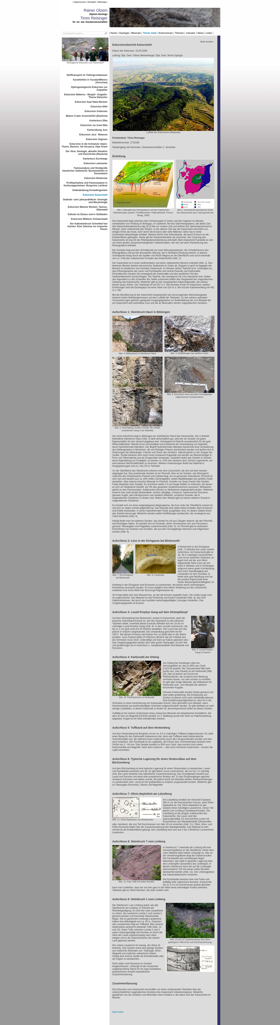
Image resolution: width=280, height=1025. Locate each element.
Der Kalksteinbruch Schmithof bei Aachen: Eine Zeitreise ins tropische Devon (87, 226)
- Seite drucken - (206, 41)
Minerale (136, 33)
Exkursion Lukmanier (95, 163)
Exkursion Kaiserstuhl (95, 195)
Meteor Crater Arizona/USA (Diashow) (87, 116)
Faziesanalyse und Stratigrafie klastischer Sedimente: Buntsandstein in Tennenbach (84, 171)
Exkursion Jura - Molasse (93, 134)
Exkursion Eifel (99, 106)
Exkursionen (166, 33)
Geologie (124, 33)
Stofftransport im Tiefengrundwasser (86, 75)
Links (209, 33)
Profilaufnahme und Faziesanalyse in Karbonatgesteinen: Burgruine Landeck (85, 184)
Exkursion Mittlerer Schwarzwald (89, 219)
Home (114, 33)
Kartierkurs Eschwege (95, 158)
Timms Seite (150, 33)
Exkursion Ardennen (96, 111)
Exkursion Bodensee (96, 178)
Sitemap (102, 2)
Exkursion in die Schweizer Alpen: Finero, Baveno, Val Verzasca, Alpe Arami (85, 145)
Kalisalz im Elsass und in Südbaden (87, 214)
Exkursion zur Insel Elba (94, 125)
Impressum (80, 2)
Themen (179, 33)
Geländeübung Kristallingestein (90, 190)
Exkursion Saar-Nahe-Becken (91, 102)
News (201, 33)
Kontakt (92, 2)
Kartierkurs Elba (98, 120)
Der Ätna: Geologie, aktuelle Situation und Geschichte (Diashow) (87, 152)
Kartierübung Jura (97, 130)
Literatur (190, 33)
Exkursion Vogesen (96, 139)
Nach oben (118, 1012)
